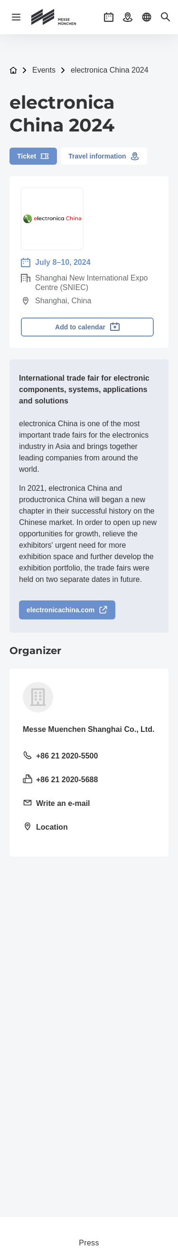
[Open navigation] (16, 17)
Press (89, 1243)
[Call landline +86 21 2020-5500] (89, 757)
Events (44, 70)
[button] (108, 17)
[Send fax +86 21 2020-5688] (89, 780)
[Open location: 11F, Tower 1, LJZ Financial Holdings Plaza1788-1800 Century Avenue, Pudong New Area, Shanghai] (89, 828)
